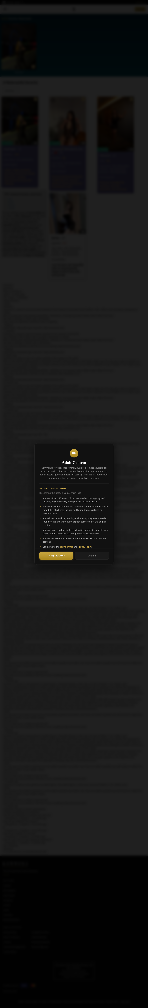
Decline (92, 555)
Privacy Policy (84, 546)
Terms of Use (66, 546)
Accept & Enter (56, 555)
